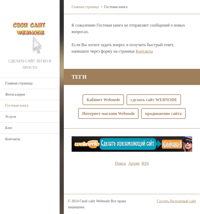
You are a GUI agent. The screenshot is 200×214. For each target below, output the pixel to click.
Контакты (12, 139)
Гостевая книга (16, 105)
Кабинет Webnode (103, 99)
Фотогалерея (15, 94)
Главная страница (19, 83)
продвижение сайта (163, 113)
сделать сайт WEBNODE (153, 99)
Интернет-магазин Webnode (108, 113)
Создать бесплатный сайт (176, 201)
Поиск (120, 163)
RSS (145, 163)
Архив (134, 163)
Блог (8, 128)
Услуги (10, 117)
